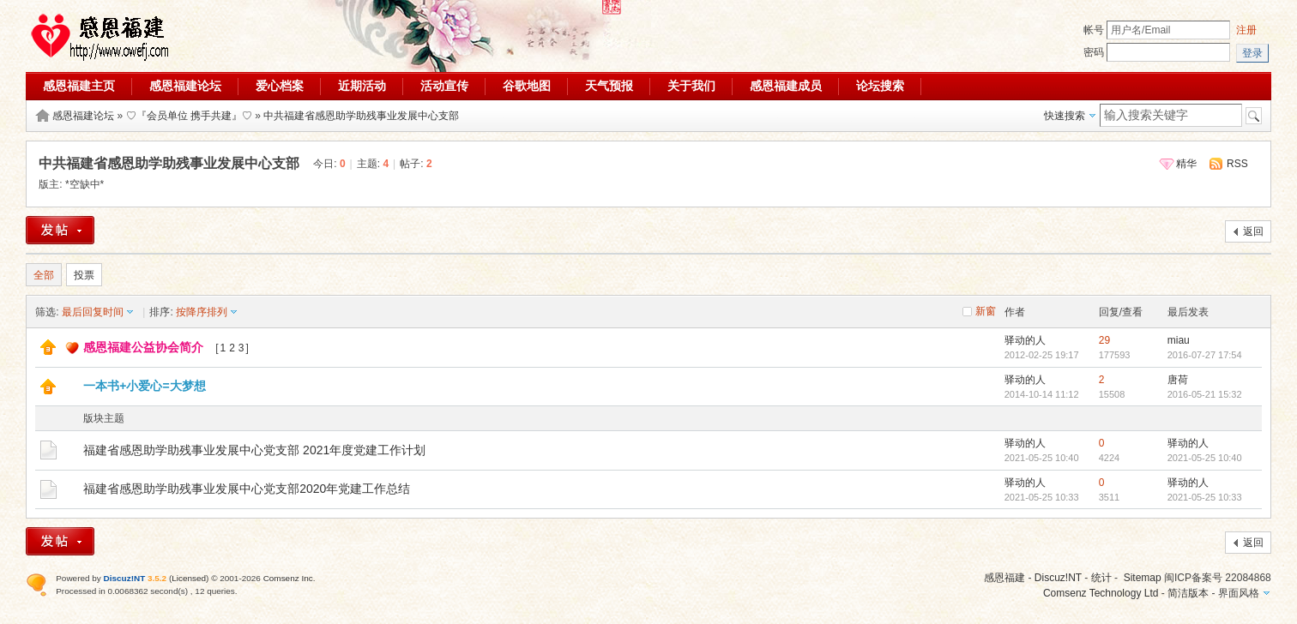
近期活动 (362, 86)
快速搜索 (1064, 116)
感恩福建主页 (79, 86)
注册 (1246, 30)
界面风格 (1238, 593)
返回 (1253, 231)
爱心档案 (280, 86)
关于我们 (691, 86)
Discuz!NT (1058, 578)
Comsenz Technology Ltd (1101, 593)
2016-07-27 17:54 (1204, 355)
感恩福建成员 (786, 86)
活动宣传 (444, 86)
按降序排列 (201, 312)
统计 (1101, 578)
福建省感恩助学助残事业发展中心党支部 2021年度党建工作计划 (254, 450)
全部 (43, 275)
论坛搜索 (880, 86)
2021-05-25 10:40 (1204, 458)
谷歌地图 (527, 86)
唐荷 (1177, 380)
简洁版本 (1188, 593)
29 (1104, 340)
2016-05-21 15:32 (1204, 394)
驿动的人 (1025, 340)
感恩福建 (1004, 578)
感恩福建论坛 (185, 86)
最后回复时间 (93, 312)
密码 (1093, 52)
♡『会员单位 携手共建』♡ (189, 116)
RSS (1237, 164)
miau (1178, 340)
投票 (84, 275)
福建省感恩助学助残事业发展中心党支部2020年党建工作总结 (246, 488)
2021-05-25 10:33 (1204, 497)
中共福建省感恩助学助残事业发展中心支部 (361, 116)
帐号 (1093, 30)
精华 (1186, 164)
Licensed (189, 578)
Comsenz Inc (288, 578)
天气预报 (609, 86)
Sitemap (1142, 578)
